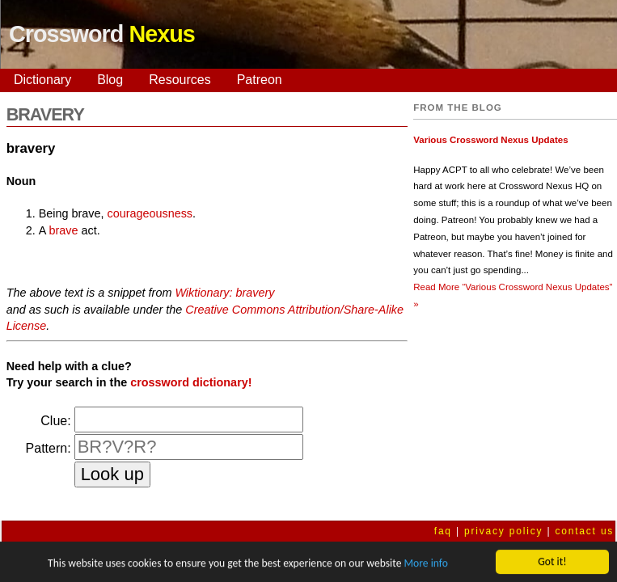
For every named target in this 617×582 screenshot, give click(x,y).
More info (425, 564)
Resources (179, 79)
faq (443, 531)
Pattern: (48, 448)
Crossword (102, 34)
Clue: (55, 421)
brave (63, 230)
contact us (584, 531)
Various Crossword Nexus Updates (490, 140)
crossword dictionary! (190, 382)
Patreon (259, 79)
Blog (110, 79)
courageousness (149, 213)
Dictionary (42, 79)
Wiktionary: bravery (224, 292)
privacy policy (503, 531)
